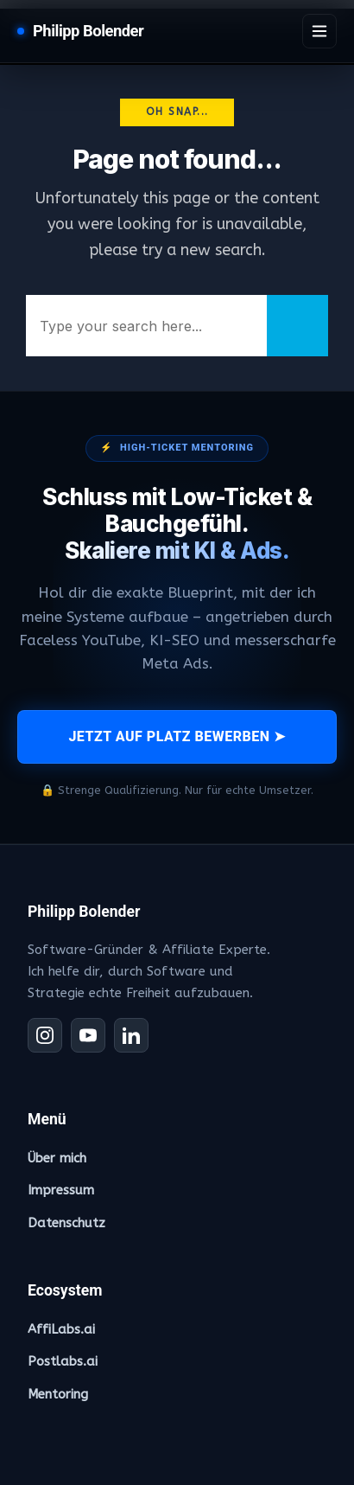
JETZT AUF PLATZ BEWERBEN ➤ (176, 736)
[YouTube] (88, 1035)
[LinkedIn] (131, 1035)
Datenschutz (66, 1223)
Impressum (61, 1190)
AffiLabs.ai (61, 1329)
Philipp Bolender (88, 31)
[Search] (297, 325)
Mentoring (58, 1394)
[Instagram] (45, 1035)
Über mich (57, 1158)
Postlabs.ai (63, 1361)
